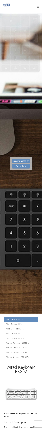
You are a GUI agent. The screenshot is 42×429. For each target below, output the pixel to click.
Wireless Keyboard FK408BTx (17, 343)
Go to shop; (21, 166)
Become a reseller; (21, 161)
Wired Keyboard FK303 (15, 324)
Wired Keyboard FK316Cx (16, 334)
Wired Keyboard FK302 (15, 319)
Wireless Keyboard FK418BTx (17, 352)
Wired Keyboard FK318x (15, 338)
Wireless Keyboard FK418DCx (17, 357)
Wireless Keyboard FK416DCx (17, 348)
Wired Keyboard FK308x (15, 329)
